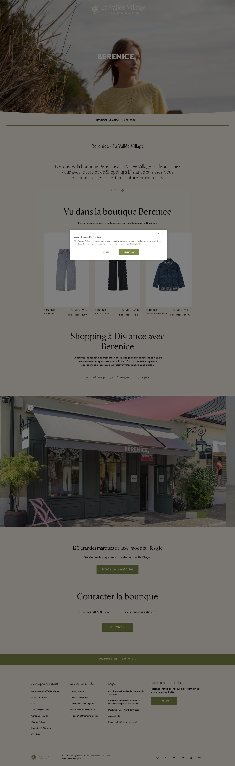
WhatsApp (99, 377)
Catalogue (123, 377)
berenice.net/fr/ (143, 612)
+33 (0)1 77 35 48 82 (98, 612)
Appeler (145, 377)
